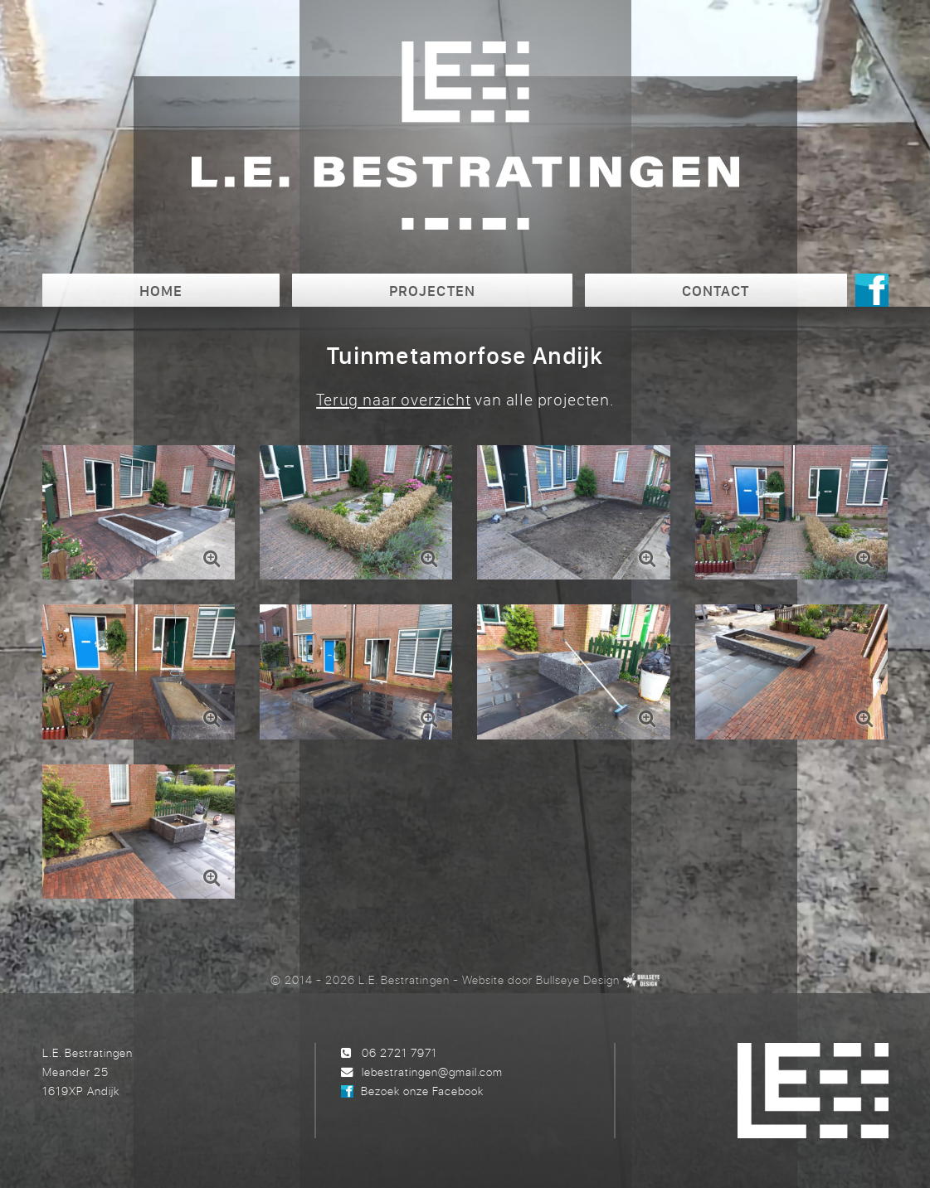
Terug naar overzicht (393, 399)
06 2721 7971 (399, 1052)
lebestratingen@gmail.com (432, 1071)
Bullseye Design (578, 979)
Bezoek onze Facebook (422, 1090)
